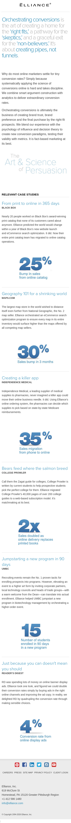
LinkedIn (32, 764)
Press (18, 772)
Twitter (39, 764)
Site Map (28, 772)
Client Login (60, 772)
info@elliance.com (12, 803)
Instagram (46, 764)
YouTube (54, 764)
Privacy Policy (43, 772)
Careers (8, 772)
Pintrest (17, 764)
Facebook (24, 764)
